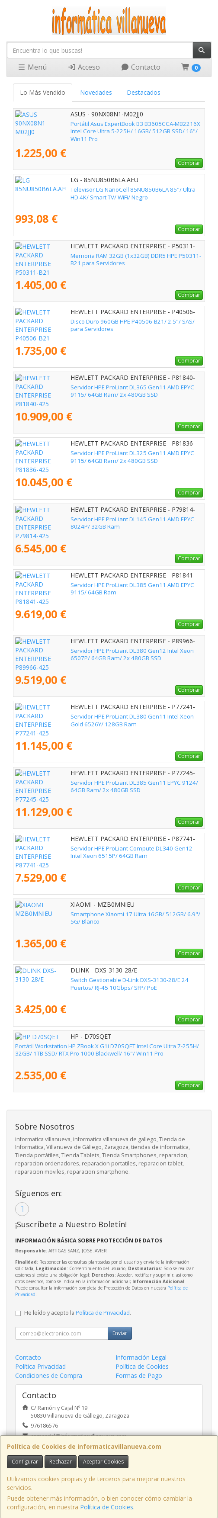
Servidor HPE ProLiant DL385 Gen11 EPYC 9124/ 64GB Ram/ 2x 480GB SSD (108, 786)
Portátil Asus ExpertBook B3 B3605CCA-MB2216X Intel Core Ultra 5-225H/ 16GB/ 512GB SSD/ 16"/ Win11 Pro (103, 127)
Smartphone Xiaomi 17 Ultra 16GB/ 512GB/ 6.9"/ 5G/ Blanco (95, 914)
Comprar (189, 163)
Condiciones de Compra (48, 1375)
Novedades (96, 92)
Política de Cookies (106, 1507)
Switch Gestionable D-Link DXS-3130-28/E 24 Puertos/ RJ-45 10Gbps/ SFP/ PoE (106, 983)
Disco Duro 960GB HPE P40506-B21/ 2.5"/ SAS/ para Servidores (99, 321)
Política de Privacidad (103, 1312)
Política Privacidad (40, 1366)
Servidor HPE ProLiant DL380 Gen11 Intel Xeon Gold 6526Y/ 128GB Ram (103, 720)
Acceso (83, 67)
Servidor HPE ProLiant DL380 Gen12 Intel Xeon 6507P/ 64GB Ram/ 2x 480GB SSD (107, 654)
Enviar (119, 1333)
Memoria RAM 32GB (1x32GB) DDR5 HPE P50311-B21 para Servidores (107, 256)
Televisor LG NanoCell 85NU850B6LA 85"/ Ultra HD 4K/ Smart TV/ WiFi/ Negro (108, 193)
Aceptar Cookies (103, 1461)
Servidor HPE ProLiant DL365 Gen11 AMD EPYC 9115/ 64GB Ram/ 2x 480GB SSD (105, 390)
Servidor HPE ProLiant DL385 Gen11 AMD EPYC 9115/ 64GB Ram (100, 585)
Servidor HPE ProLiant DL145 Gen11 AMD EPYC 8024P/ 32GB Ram (102, 519)
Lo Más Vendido (42, 92)
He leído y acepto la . (77, 1312)
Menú (32, 67)
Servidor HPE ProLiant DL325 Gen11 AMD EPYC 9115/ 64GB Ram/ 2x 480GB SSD (105, 456)
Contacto (140, 67)
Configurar (25, 1461)
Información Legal (141, 1357)
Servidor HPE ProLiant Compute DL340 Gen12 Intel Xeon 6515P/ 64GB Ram (108, 852)
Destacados (143, 92)
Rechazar (60, 1461)
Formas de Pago (138, 1375)
